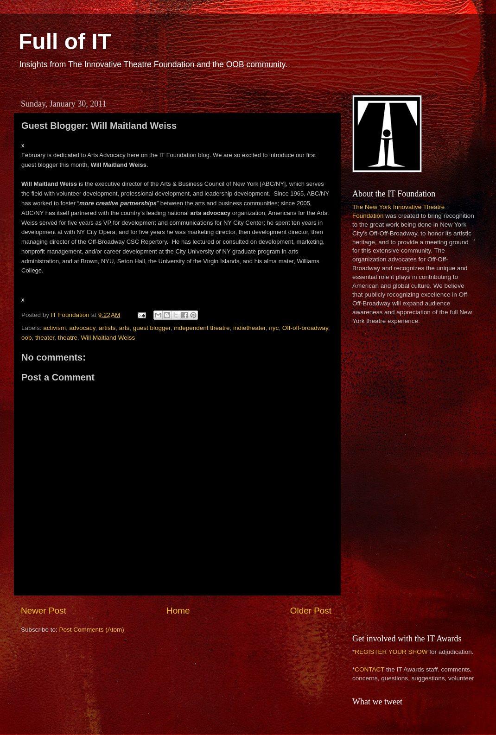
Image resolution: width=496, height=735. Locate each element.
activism (54, 327)
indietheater (249, 327)
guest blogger (152, 327)
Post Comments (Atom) (91, 629)
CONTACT (369, 669)
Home (178, 610)
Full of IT (65, 41)
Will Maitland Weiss (108, 337)
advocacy (82, 327)
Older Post (310, 610)
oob (26, 337)
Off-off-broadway (305, 327)
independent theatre (201, 327)
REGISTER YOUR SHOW (391, 651)
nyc (274, 327)
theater (44, 337)
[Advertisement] (382, 478)
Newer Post (43, 610)
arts (124, 327)
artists (107, 327)
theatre (67, 337)
